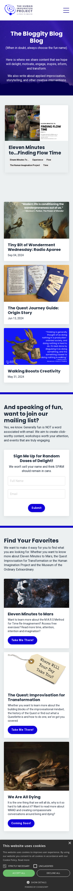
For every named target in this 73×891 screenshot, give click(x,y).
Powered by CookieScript (36, 887)
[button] (36, 882)
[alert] (36, 865)
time (45, 165)
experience (38, 160)
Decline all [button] (53, 873)
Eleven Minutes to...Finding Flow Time (35, 150)
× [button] (69, 843)
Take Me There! (22, 640)
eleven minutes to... (19, 160)
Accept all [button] (19, 873)
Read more (24, 859)
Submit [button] (36, 508)
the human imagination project (25, 165)
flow (49, 160)
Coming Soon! (21, 823)
